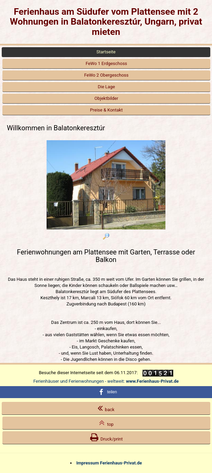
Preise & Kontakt (106, 110)
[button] (106, 392)
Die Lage (106, 86)
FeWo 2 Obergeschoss (106, 75)
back (106, 408)
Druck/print (106, 437)
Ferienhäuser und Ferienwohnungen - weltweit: (106, 381)
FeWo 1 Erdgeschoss (106, 63)
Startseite (106, 51)
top (106, 422)
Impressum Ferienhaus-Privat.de (109, 462)
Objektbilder (106, 98)
